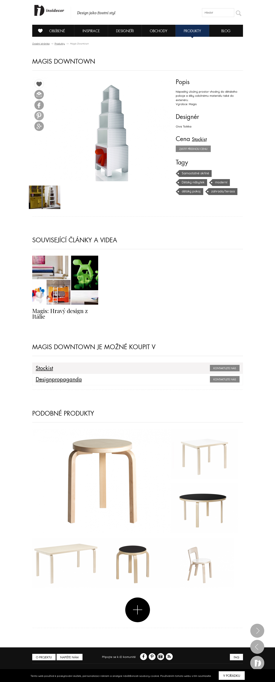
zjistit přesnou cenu (193, 149)
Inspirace (91, 31)
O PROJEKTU (45, 658)
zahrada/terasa (192, 191)
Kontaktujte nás (224, 369)
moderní (187, 182)
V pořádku (231, 676)
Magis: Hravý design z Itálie (63, 311)
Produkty (192, 31)
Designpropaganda (56, 381)
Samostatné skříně (194, 173)
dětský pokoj (212, 182)
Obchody (158, 31)
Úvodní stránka (41, 43)
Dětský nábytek (227, 173)
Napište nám (72, 658)
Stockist (201, 139)
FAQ (235, 658)
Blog (226, 31)
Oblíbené (50, 31)
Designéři (125, 31)
